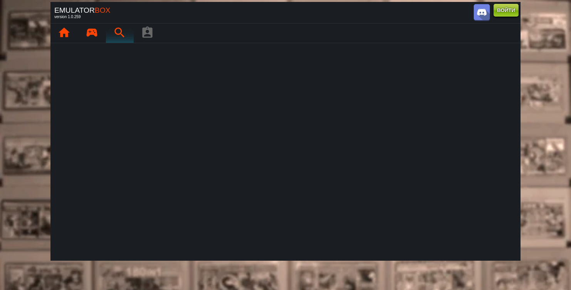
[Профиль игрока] (147, 33)
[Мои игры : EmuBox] (91, 33)
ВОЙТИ (506, 10)
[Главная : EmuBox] (63, 33)
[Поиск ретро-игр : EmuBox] (119, 33)
